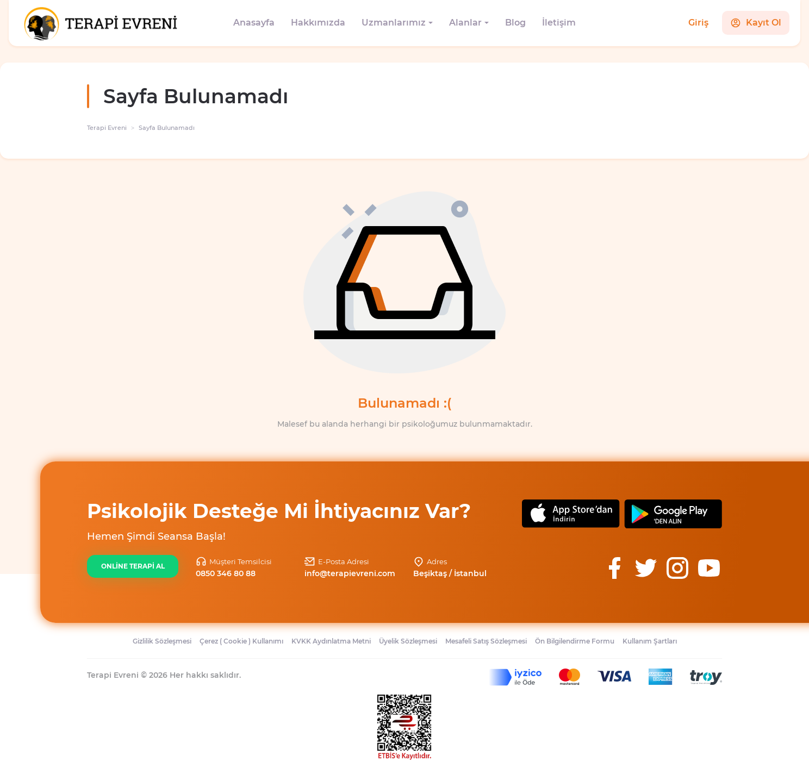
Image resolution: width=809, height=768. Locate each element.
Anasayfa (254, 22)
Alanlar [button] (465, 22)
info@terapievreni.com (349, 573)
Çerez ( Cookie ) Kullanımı (241, 641)
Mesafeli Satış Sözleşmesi (486, 641)
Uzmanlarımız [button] (394, 22)
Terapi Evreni (107, 128)
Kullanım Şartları (650, 641)
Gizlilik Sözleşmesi (162, 641)
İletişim (559, 22)
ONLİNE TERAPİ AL (133, 566)
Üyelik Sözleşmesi (408, 641)
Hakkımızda (318, 22)
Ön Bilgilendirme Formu (574, 641)
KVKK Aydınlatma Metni (331, 641)
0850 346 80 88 (226, 573)
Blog (515, 22)
